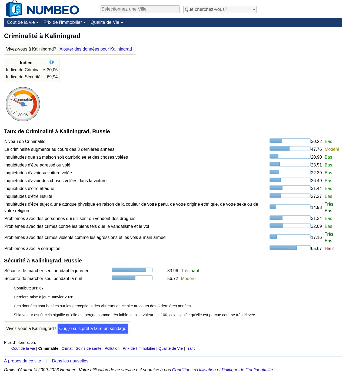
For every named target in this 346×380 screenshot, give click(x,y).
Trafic (190, 348)
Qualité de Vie (105, 22)
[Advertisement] (301, 65)
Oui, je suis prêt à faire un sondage (92, 328)
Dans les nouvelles (70, 361)
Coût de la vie (21, 22)
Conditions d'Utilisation (194, 370)
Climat (67, 348)
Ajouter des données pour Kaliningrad (95, 49)
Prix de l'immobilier (63, 22)
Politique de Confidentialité (247, 370)
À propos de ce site (22, 361)
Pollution (112, 348)
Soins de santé (88, 348)
